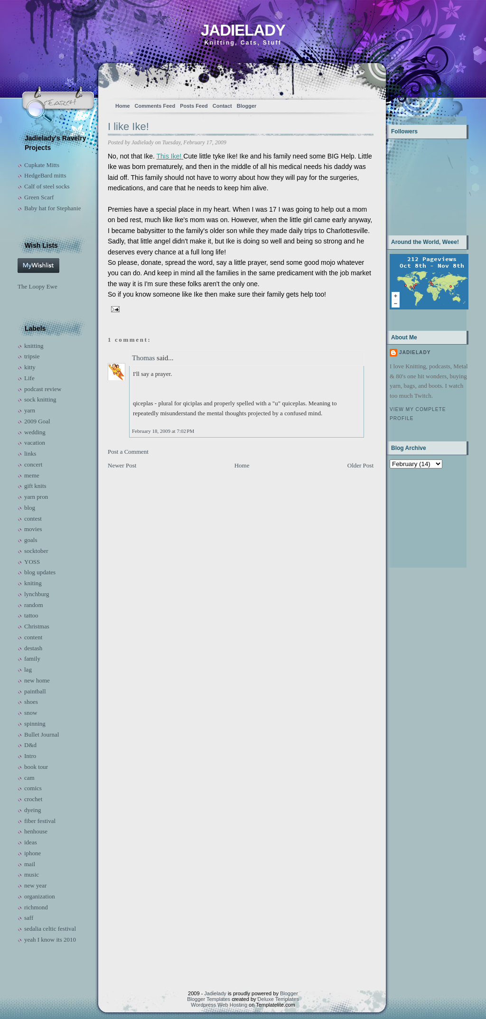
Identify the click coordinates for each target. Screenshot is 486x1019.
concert (33, 464)
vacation (34, 442)
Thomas (143, 358)
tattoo (31, 615)
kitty (30, 367)
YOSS (32, 561)
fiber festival (40, 820)
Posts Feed (194, 106)
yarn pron (36, 496)
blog (29, 507)
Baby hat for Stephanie (52, 208)
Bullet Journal (41, 734)
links (30, 453)
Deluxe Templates (278, 999)
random (33, 604)
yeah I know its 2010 (50, 939)
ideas (30, 842)
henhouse (35, 831)
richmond (36, 907)
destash (33, 648)
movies (33, 529)
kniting (33, 583)
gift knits (35, 485)
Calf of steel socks (47, 186)
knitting (33, 345)
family (32, 658)
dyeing (32, 809)
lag (28, 669)
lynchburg (36, 594)
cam (29, 777)
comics (33, 788)
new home (37, 680)
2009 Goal (37, 421)
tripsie (32, 356)
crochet (33, 799)
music (31, 874)
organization (39, 896)
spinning (35, 723)
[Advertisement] (419, 517)
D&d (30, 744)
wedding (35, 432)
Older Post (360, 465)
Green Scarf (39, 197)
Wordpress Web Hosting (219, 1005)
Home (122, 106)
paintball (35, 691)
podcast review (42, 389)
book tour (36, 766)
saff (28, 917)
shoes (31, 701)
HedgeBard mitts (45, 175)
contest (33, 518)
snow (30, 712)
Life (29, 378)
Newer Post (122, 465)
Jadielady (243, 30)
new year (35, 885)
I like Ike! (128, 126)
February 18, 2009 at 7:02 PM (163, 431)
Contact (222, 106)
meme (31, 475)
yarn (29, 410)
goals (30, 539)
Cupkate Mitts (41, 164)
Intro (30, 755)
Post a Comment (128, 451)
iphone (32, 853)
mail (29, 864)
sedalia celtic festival (50, 928)
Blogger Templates (208, 999)
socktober (36, 550)
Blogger (247, 106)
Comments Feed (155, 106)
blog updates (40, 572)
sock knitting (40, 399)
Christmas (36, 626)
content (33, 637)
